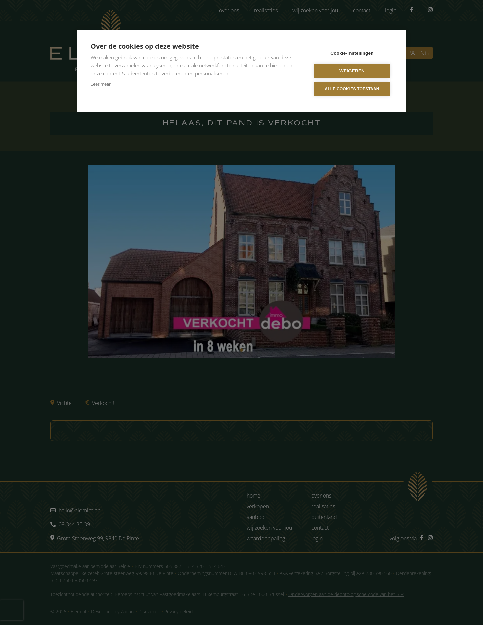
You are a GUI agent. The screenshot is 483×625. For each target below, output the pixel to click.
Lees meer (101, 84)
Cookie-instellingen (351, 53)
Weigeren (352, 70)
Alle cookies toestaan (352, 89)
